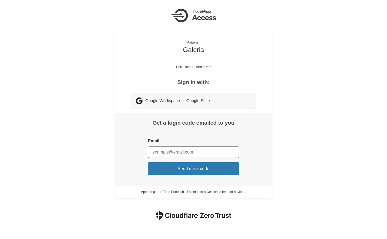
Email (153, 141)
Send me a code (194, 168)
